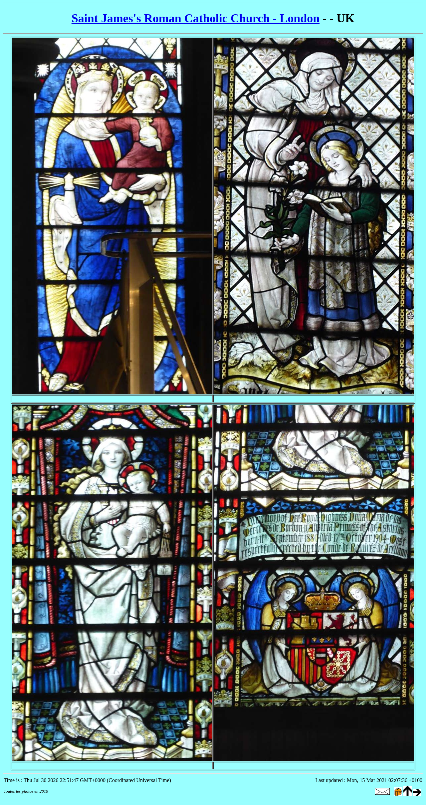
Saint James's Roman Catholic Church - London (196, 18)
